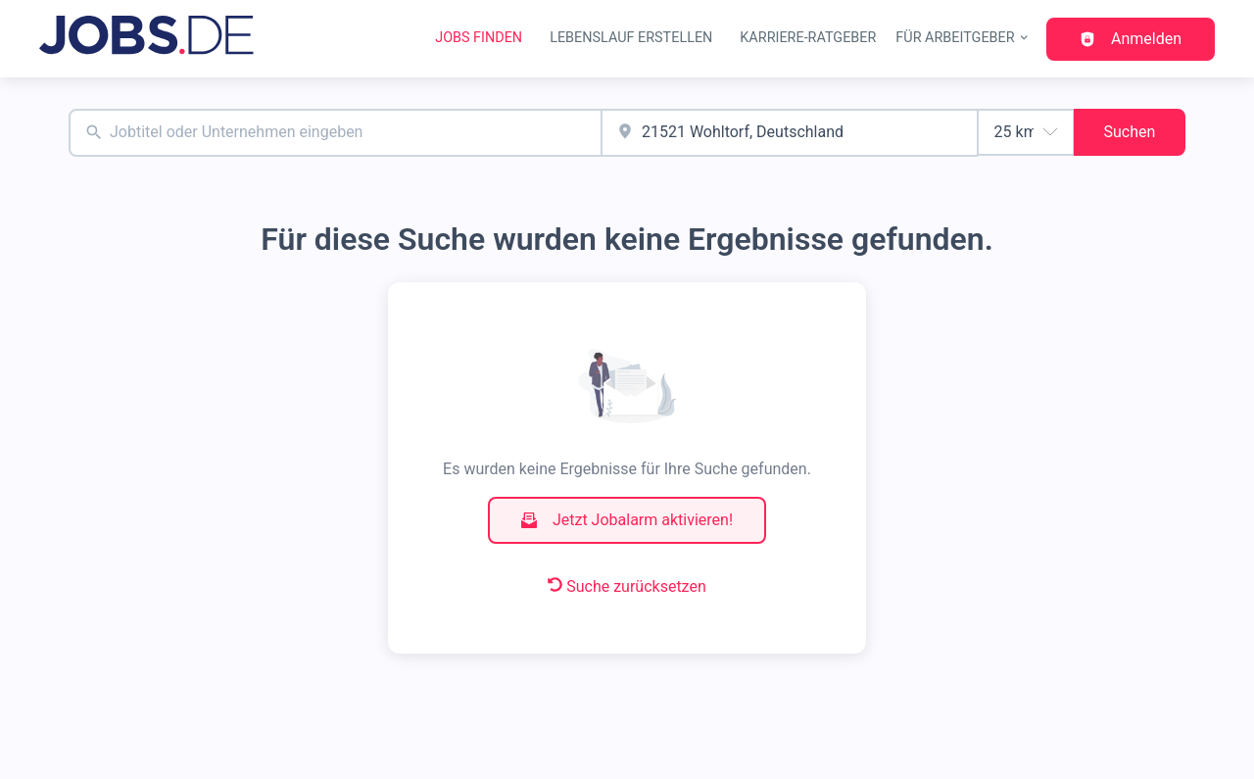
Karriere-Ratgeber (808, 37)
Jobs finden (478, 37)
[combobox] (335, 133)
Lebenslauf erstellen (631, 37)
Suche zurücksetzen (627, 586)
